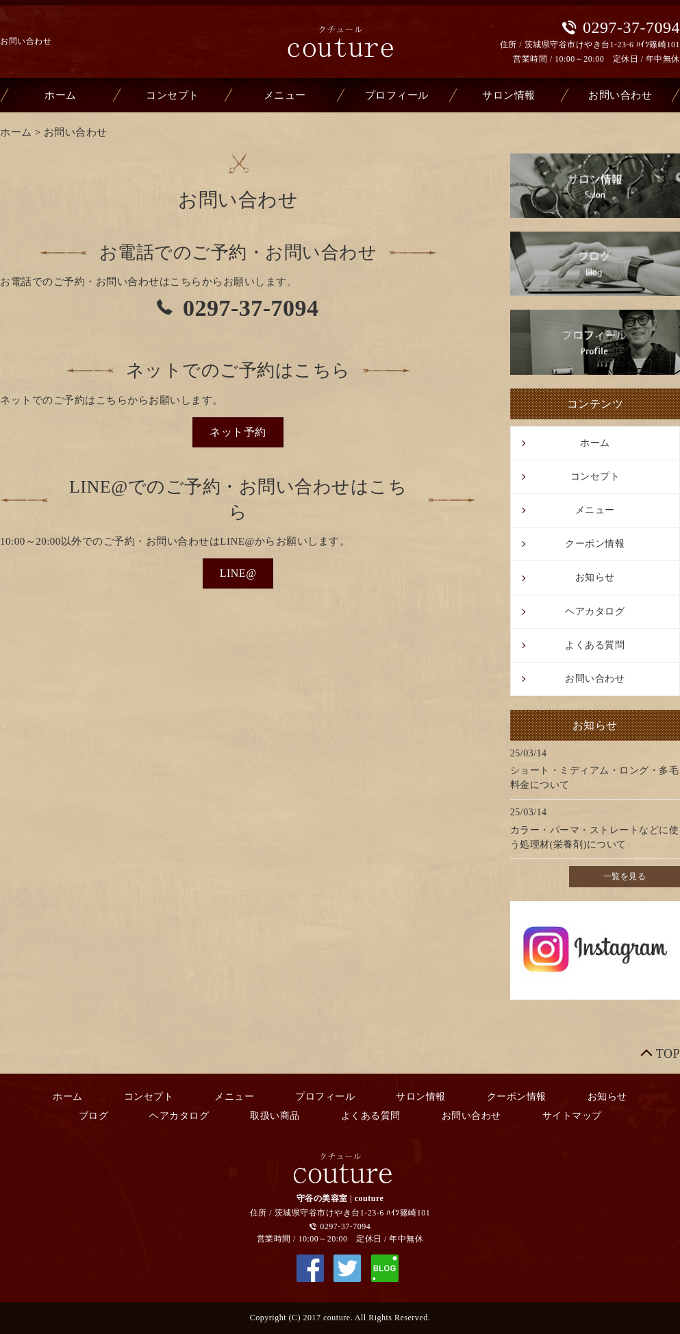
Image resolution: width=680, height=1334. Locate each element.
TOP (668, 1054)
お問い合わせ (620, 95)
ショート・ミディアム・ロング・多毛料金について (594, 777)
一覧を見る (624, 876)
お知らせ (595, 577)
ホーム (61, 95)
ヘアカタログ (595, 611)
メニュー (285, 95)
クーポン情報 (595, 544)
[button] (238, 432)
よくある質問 (595, 645)
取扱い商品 (275, 1116)
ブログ (94, 1116)
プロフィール (397, 95)
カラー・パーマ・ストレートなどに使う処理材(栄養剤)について (594, 837)
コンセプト (172, 95)
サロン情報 (509, 95)
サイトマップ (572, 1116)
